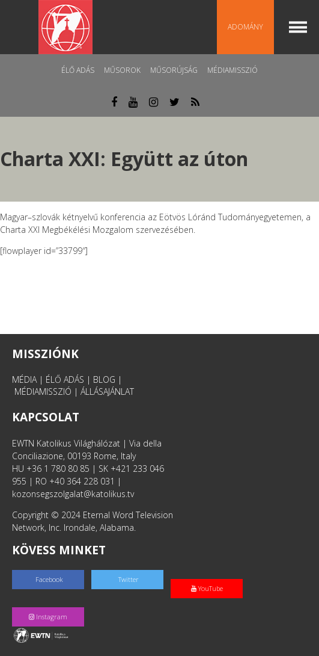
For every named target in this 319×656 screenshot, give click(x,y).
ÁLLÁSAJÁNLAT (107, 391)
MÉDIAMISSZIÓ (42, 391)
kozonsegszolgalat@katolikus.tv (73, 494)
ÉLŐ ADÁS (65, 379)
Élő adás (77, 70)
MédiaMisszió (232, 70)
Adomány (245, 27)
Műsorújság (174, 70)
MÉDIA (24, 379)
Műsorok (122, 70)
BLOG (104, 379)
